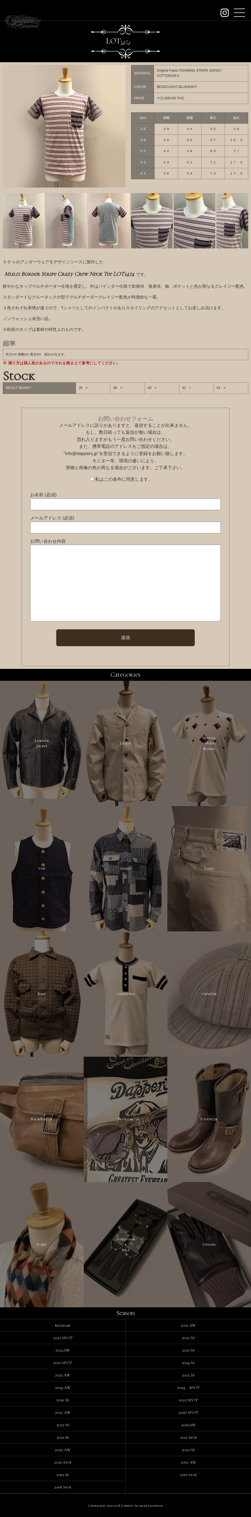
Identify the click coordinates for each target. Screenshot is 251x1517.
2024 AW (63, 1387)
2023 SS (188, 1350)
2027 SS (62, 1424)
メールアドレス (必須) (52, 518)
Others (209, 1244)
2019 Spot (188, 1474)
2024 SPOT (188, 1387)
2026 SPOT (188, 1412)
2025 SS (188, 1375)
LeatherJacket (42, 743)
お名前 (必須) (43, 494)
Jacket (125, 743)
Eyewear (125, 1118)
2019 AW (188, 1462)
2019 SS (62, 1474)
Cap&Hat (209, 993)
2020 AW (63, 1449)
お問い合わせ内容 (48, 541)
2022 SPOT (63, 1337)
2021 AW (188, 1325)
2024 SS (188, 1362)
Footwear (209, 1118)
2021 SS (63, 1437)
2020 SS (188, 1449)
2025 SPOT (188, 1399)
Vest (41, 868)
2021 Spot (188, 1437)
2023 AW (62, 1375)
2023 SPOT (62, 1362)
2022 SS (188, 1337)
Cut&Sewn (125, 993)
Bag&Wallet (42, 1118)
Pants (209, 868)
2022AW (62, 1350)
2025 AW (63, 1412)
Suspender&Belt (125, 1244)
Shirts (125, 868)
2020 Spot (62, 1462)
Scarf (42, 1244)
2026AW (188, 1424)
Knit (42, 993)
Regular (62, 1325)
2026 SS (62, 1399)
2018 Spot (62, 1487)
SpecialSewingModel (209, 743)
